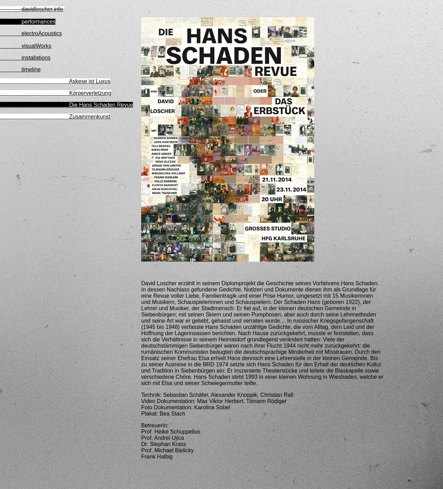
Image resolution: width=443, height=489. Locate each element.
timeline (20, 69)
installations (25, 58)
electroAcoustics (31, 33)
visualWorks (25, 46)
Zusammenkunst (55, 117)
